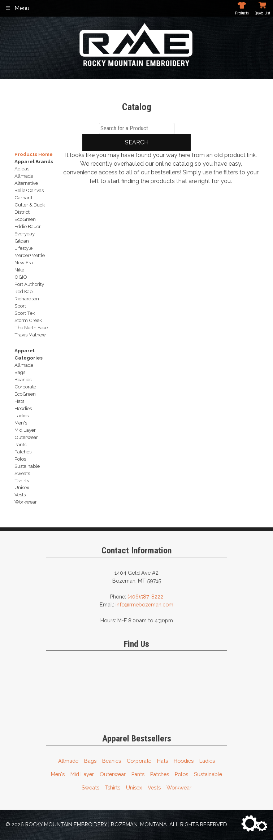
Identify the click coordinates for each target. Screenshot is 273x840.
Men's (58, 774)
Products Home (33, 154)
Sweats (90, 787)
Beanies (111, 761)
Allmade (68, 761)
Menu (21, 8)
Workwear (178, 787)
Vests (154, 787)
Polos (181, 774)
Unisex (134, 787)
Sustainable (208, 774)
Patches (159, 774)
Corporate (139, 761)
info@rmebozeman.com (144, 604)
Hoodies (184, 761)
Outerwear (113, 774)
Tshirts (112, 787)
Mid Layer (82, 774)
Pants (137, 774)
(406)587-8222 (145, 596)
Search (136, 142)
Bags (90, 761)
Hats (162, 761)
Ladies (207, 761)
